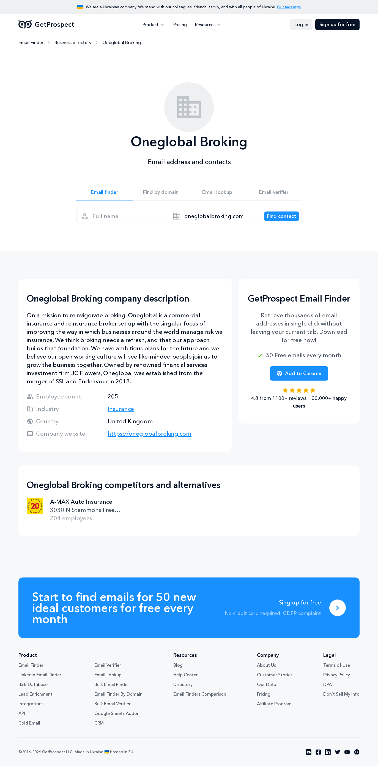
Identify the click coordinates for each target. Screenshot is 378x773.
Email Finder (30, 42)
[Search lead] (277, 220)
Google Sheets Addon (116, 720)
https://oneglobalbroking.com (149, 440)
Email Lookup (108, 681)
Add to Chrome (299, 380)
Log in (301, 25)
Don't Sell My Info (341, 700)
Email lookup (217, 193)
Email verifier (274, 193)
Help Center (185, 681)
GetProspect (46, 24)
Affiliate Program (274, 710)
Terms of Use (336, 671)
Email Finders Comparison (199, 700)
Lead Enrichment (35, 700)
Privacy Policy (336, 681)
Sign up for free (337, 25)
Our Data (266, 691)
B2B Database (33, 691)
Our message (289, 6)
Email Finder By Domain (118, 700)
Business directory (72, 42)
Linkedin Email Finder (39, 681)
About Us (266, 671)
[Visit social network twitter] (337, 758)
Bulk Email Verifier (112, 710)
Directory (183, 691)
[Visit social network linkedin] (328, 758)
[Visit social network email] (308, 758)
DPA (327, 691)
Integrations (30, 710)
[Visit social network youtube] (347, 758)
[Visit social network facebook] (318, 758)
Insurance (121, 415)
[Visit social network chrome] (357, 758)
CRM (99, 729)
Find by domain (160, 193)
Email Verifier (107, 671)
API (21, 720)
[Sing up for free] (337, 614)
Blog (178, 671)
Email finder (104, 193)
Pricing (180, 25)
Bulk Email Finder (111, 691)
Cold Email (29, 729)
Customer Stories (274, 681)
